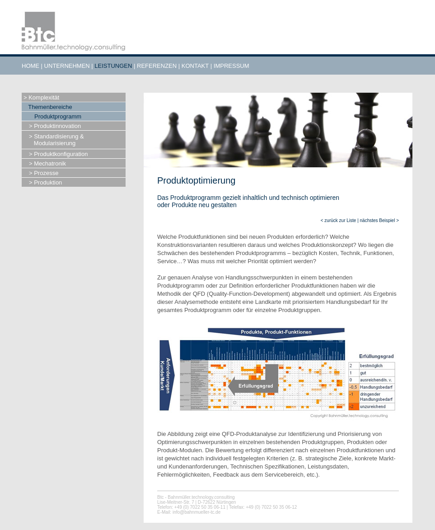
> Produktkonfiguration (58, 154)
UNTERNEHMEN (67, 65)
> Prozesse (43, 173)
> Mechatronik (47, 163)
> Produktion (45, 182)
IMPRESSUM (231, 65)
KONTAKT (195, 65)
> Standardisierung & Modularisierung (56, 140)
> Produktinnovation (55, 126)
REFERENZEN (157, 65)
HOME (30, 65)
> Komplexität (41, 97)
